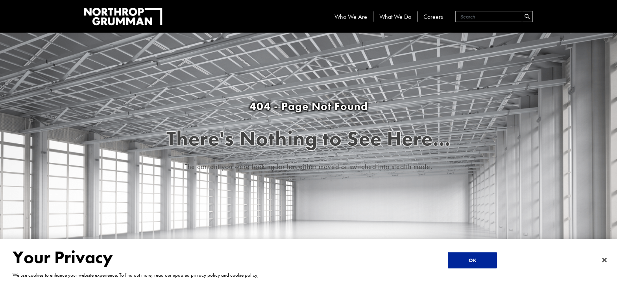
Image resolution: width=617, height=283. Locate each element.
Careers (433, 17)
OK (473, 260)
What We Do (395, 17)
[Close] (604, 259)
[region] (308, 261)
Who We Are (350, 17)
